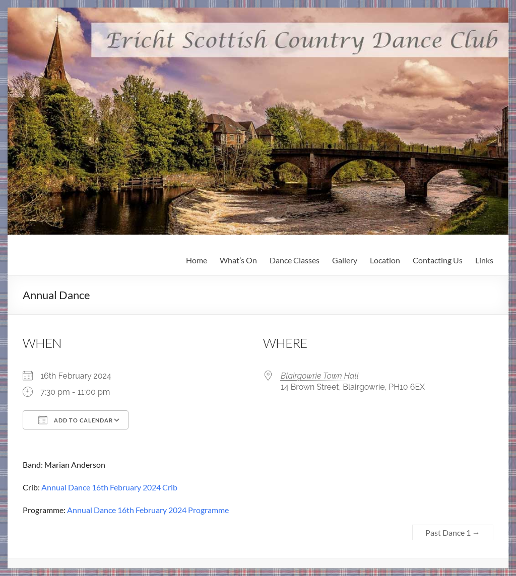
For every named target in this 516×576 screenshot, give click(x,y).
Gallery (344, 260)
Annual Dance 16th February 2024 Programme (148, 510)
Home (196, 260)
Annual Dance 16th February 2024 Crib (109, 487)
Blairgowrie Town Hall (320, 376)
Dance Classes (294, 260)
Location (385, 260)
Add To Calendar (75, 419)
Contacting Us (438, 260)
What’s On (238, 260)
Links (484, 260)
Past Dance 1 (452, 532)
